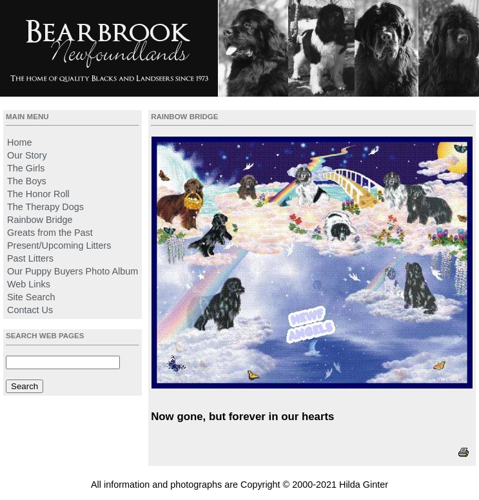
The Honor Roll (38, 194)
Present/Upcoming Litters (59, 245)
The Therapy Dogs (45, 207)
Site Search (31, 297)
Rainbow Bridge (40, 220)
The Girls (25, 168)
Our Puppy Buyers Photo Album (72, 271)
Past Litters (30, 258)
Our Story (27, 155)
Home (19, 142)
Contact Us (30, 310)
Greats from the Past (50, 232)
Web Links (28, 284)
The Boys (26, 181)
